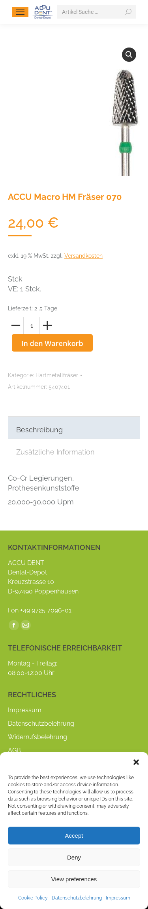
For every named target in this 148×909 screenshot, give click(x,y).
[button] (136, 762)
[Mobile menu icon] (20, 12)
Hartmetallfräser (57, 375)
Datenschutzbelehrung (77, 898)
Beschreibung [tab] (39, 430)
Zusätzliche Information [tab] (55, 452)
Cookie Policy (33, 898)
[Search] (96, 12)
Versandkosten (83, 256)
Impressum (118, 898)
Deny (74, 857)
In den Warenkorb (52, 343)
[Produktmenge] (31, 325)
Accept (74, 835)
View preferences (74, 879)
